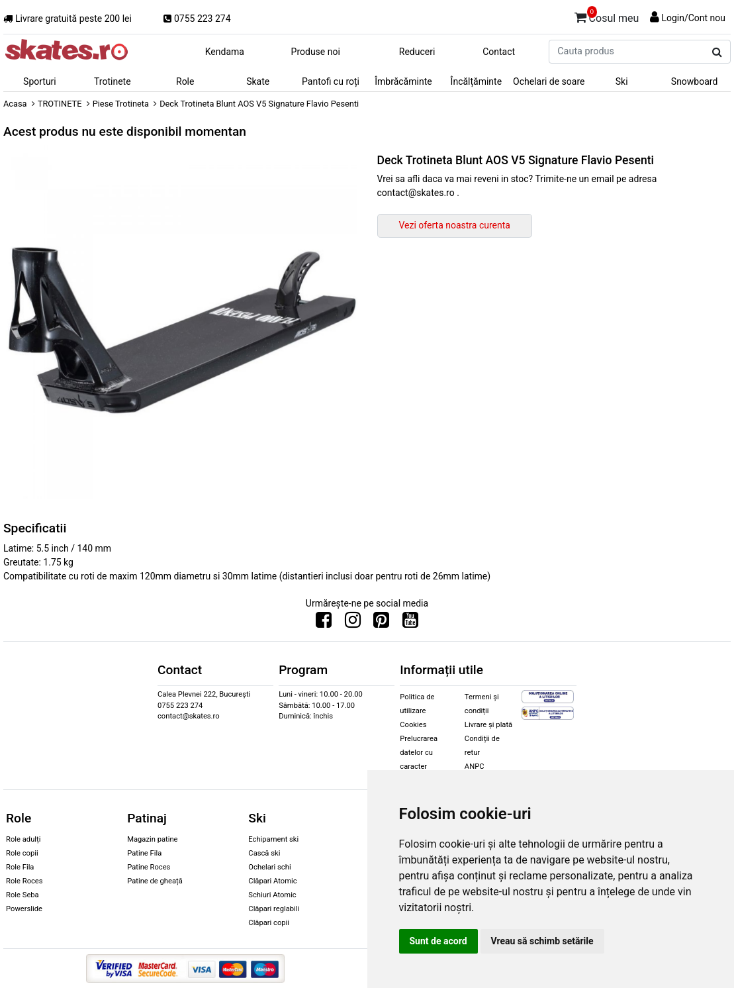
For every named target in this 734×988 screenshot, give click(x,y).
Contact (498, 51)
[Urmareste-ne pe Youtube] (410, 623)
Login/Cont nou (693, 18)
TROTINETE (60, 104)
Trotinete (112, 81)
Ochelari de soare (548, 81)
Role (185, 81)
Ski (622, 81)
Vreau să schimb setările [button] (542, 941)
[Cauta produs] (717, 52)
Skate (257, 81)
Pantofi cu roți (330, 81)
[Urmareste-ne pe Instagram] (353, 623)
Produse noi (315, 51)
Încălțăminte (476, 81)
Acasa (15, 104)
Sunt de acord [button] (438, 941)
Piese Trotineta (121, 104)
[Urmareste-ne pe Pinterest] (381, 623)
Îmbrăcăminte (403, 81)
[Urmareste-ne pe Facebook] (323, 623)
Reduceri (417, 51)
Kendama (224, 51)
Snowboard (694, 81)
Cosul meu (606, 16)
